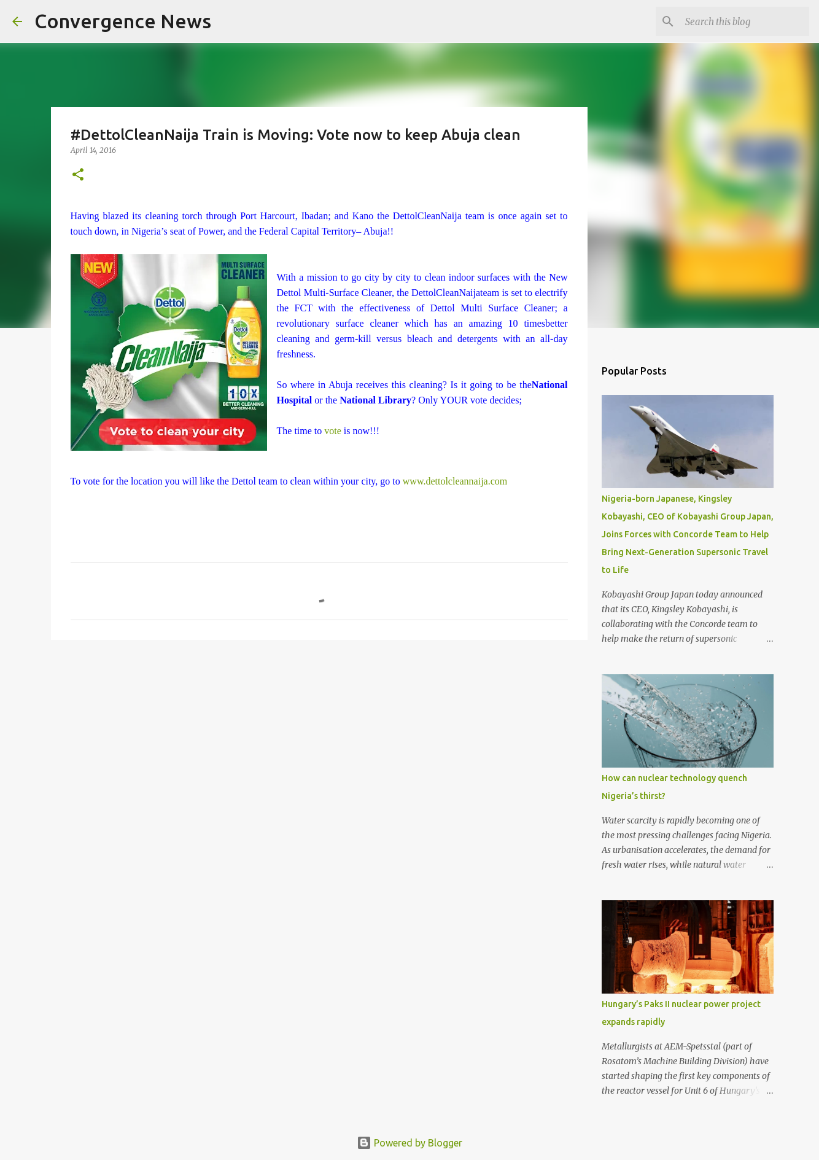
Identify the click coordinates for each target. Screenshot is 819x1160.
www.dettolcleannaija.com (455, 481)
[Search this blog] (744, 21)
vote (331, 431)
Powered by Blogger (409, 1142)
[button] (78, 175)
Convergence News (122, 21)
